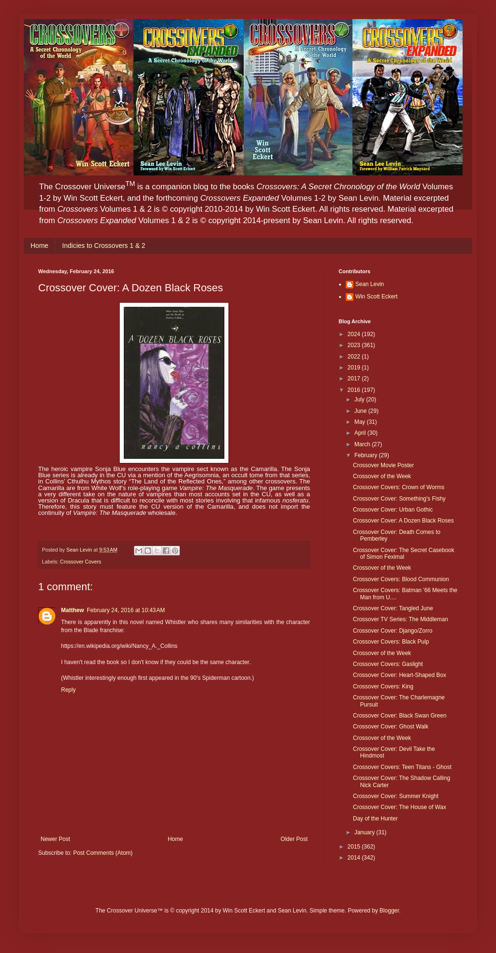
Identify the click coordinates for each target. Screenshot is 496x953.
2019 (355, 367)
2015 (355, 846)
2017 (355, 378)
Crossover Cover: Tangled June (393, 608)
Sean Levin (369, 284)
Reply (68, 690)
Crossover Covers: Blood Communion (401, 579)
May (360, 422)
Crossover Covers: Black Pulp (391, 641)
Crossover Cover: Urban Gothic (393, 509)
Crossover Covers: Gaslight (388, 664)
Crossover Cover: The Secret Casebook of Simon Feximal (404, 553)
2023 (355, 345)
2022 (355, 356)
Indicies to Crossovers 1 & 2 (103, 245)
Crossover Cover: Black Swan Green (399, 715)
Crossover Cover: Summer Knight (395, 796)
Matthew (72, 610)
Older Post (294, 839)
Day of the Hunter (375, 818)
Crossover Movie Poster (383, 465)
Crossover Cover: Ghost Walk (390, 726)
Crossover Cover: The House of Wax (399, 807)
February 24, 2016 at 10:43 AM (126, 610)
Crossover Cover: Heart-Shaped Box (399, 675)
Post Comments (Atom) (103, 853)
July (360, 399)
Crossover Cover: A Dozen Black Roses (403, 520)
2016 (355, 390)
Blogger (389, 910)
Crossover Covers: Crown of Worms (398, 487)
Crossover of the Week (382, 476)
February (366, 455)
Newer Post (55, 839)
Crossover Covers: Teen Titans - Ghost (402, 767)
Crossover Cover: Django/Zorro (393, 630)
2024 (355, 334)
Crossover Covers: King (383, 686)
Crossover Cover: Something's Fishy (399, 498)
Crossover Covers (80, 561)
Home (39, 245)
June (361, 411)
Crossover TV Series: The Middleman (400, 619)
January (365, 832)
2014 (355, 857)
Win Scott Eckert (376, 296)
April (360, 433)
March (363, 444)
